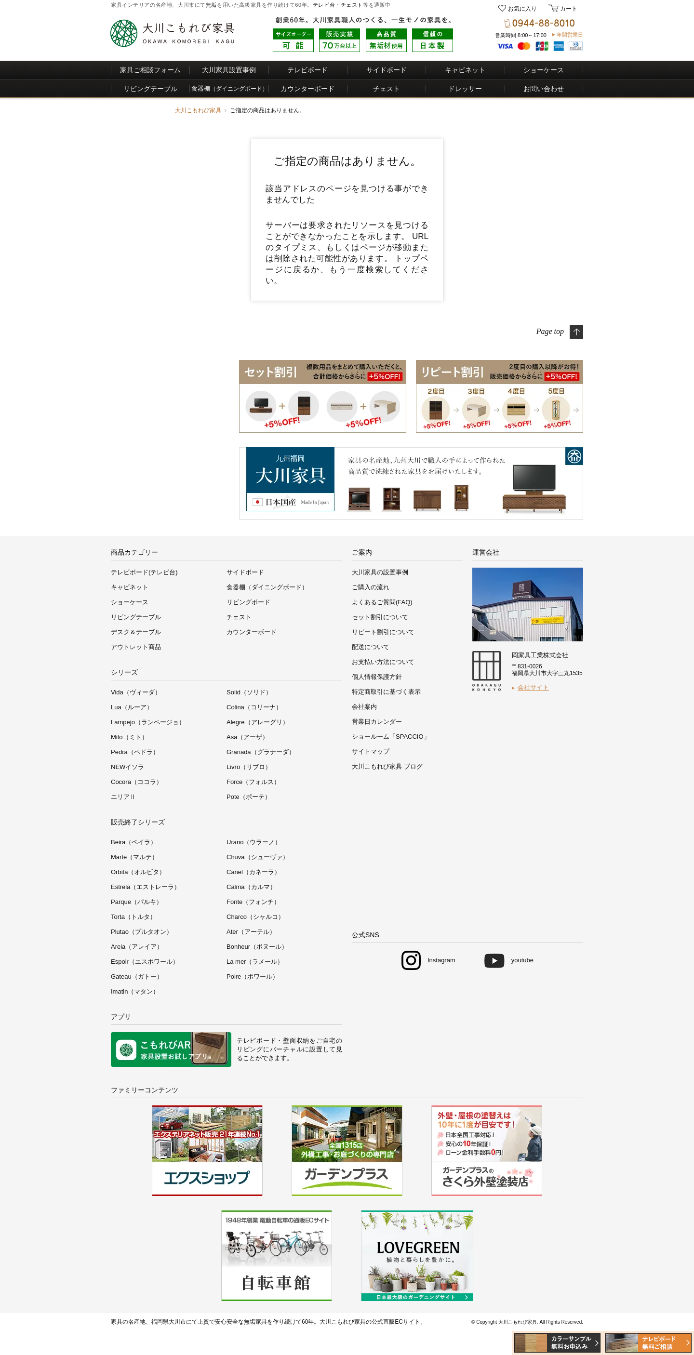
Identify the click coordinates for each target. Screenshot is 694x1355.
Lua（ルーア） (132, 707)
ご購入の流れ (370, 587)
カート (568, 8)
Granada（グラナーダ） (261, 752)
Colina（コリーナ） (254, 707)
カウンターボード (307, 89)
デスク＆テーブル (136, 632)
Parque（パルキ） (136, 901)
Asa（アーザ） (247, 737)
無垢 (211, 5)
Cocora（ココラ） (136, 781)
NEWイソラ (127, 766)
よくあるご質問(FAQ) (382, 602)
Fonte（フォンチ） (253, 901)
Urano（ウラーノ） (254, 842)
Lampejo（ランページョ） (148, 722)
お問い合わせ (543, 89)
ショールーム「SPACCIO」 (391, 736)
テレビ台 (324, 5)
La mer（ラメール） (255, 961)
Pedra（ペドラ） (135, 752)
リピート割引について (383, 632)
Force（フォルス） (253, 781)
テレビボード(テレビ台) (144, 572)
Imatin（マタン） (135, 991)
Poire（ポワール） (253, 976)
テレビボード (307, 70)
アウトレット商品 (136, 647)
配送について (370, 647)
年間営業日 (570, 35)
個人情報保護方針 (377, 676)
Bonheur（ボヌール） (257, 946)
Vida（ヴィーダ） (136, 692)
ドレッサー (465, 89)
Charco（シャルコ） (255, 916)
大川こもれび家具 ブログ (387, 766)
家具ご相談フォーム (150, 70)
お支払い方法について (383, 661)
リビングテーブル (150, 89)
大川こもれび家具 (198, 110)
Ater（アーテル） (251, 931)
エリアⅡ (123, 796)
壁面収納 (296, 1040)
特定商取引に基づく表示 (386, 691)
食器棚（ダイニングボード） (267, 587)
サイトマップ (370, 751)
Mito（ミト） (129, 737)
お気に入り (522, 8)
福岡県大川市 (168, 1321)
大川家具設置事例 (229, 70)
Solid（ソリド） (249, 692)
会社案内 (364, 706)
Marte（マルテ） (134, 857)
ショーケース (543, 70)
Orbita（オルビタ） (138, 872)
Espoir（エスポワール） (145, 961)
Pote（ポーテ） (249, 796)
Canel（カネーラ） (253, 872)
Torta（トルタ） (133, 916)
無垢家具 (255, 1321)
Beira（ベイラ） (134, 842)
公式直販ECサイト (396, 1321)
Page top (550, 331)
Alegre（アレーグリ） (258, 722)
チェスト (352, 5)
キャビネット (465, 70)
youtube (522, 960)
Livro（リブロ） (249, 766)
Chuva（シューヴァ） (258, 857)
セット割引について (380, 617)
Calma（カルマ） (251, 886)
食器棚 (229, 88)
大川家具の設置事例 (380, 572)
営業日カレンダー (377, 721)
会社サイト (533, 687)
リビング (250, 1049)
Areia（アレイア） (137, 946)
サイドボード (386, 70)
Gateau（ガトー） (137, 976)
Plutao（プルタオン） (142, 931)
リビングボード (248, 602)
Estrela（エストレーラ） (145, 886)
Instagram (441, 960)
